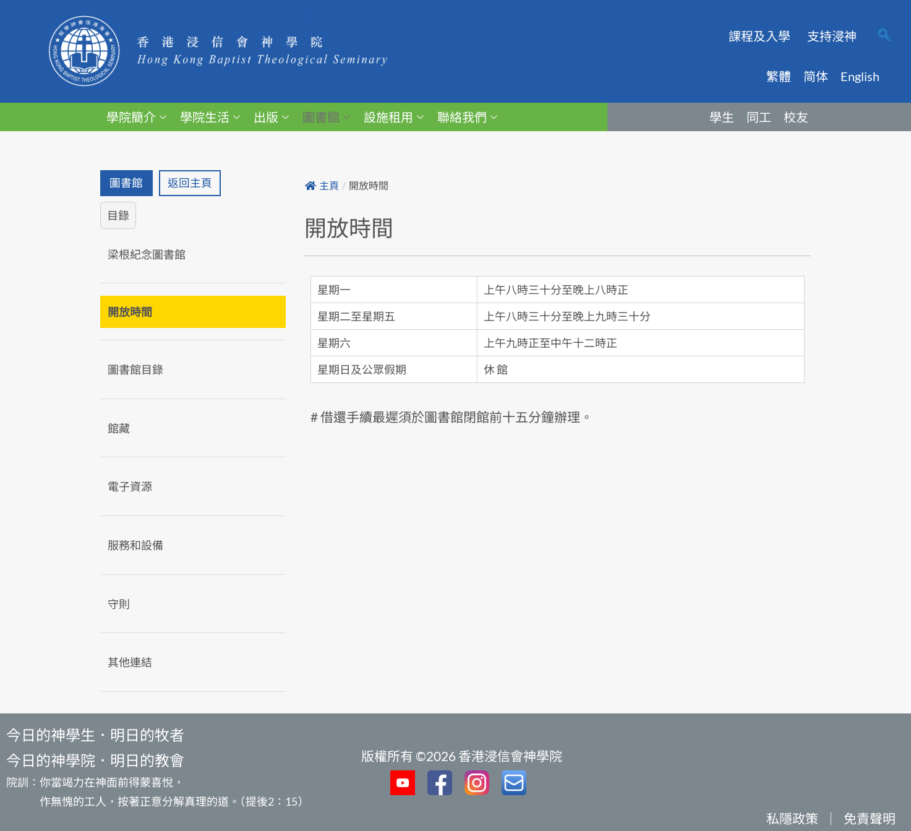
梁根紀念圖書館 (147, 254)
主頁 (322, 186)
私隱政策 (792, 818)
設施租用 (394, 117)
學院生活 (210, 117)
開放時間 (130, 312)
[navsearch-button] (884, 36)
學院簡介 (136, 117)
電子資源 (130, 487)
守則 (119, 604)
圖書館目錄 (135, 370)
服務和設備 (135, 545)
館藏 (119, 428)
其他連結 (130, 663)
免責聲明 (870, 818)
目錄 (118, 215)
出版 (271, 117)
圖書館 (326, 117)
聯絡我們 (467, 117)
